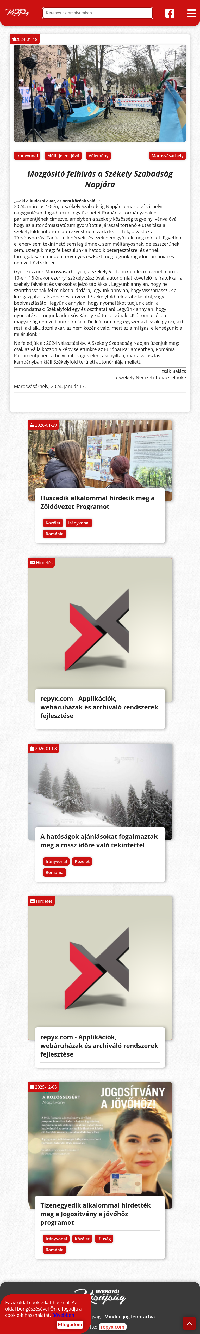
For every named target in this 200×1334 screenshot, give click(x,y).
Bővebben (63, 1315)
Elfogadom (70, 1324)
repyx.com (112, 1327)
